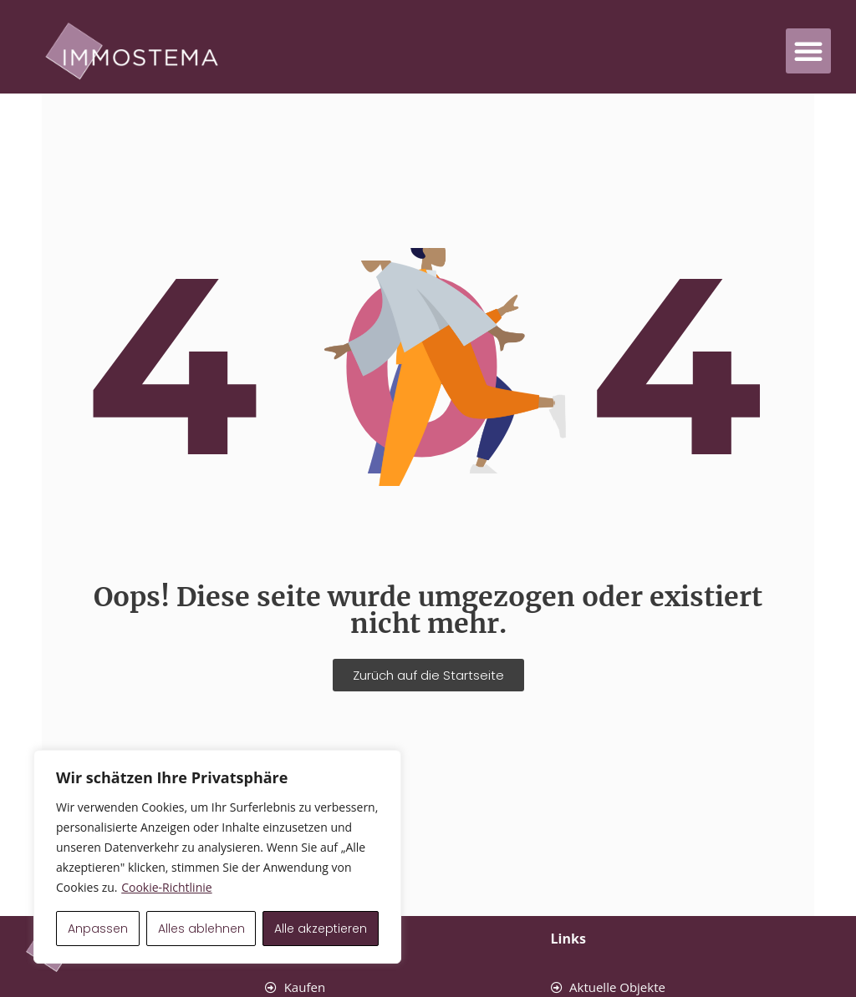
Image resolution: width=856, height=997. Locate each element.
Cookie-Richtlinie (166, 887)
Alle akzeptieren (320, 928)
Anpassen (98, 928)
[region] (217, 857)
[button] (808, 50)
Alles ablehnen (201, 928)
